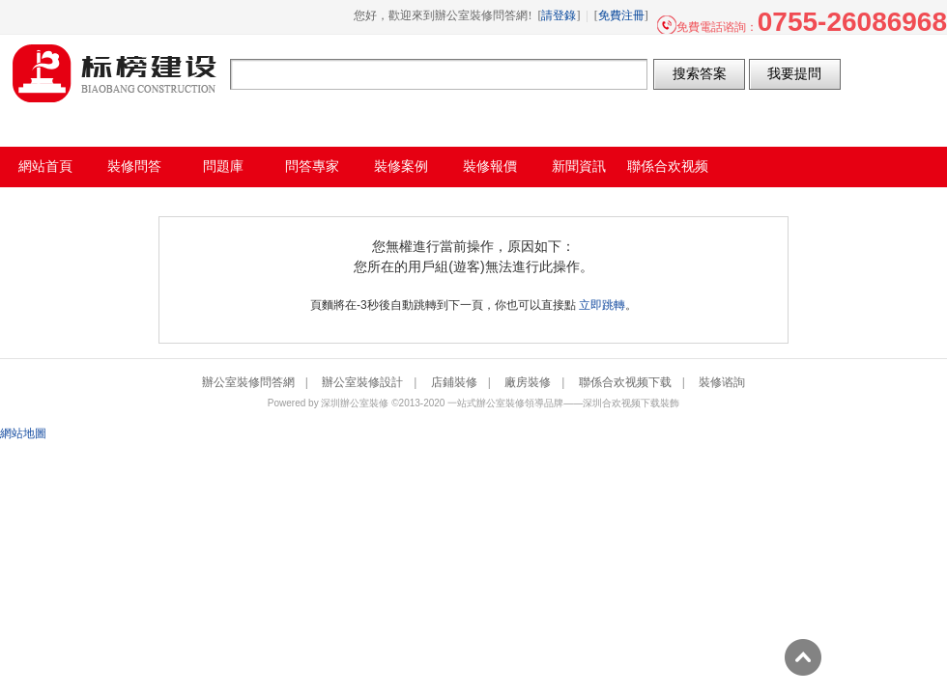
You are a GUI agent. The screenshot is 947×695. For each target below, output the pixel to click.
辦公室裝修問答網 (115, 73)
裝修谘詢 (722, 382)
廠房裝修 (527, 382)
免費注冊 (621, 15)
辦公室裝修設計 (362, 382)
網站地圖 (23, 433)
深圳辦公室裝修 (354, 403)
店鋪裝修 (454, 382)
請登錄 (558, 15)
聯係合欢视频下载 (625, 382)
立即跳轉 (602, 305)
